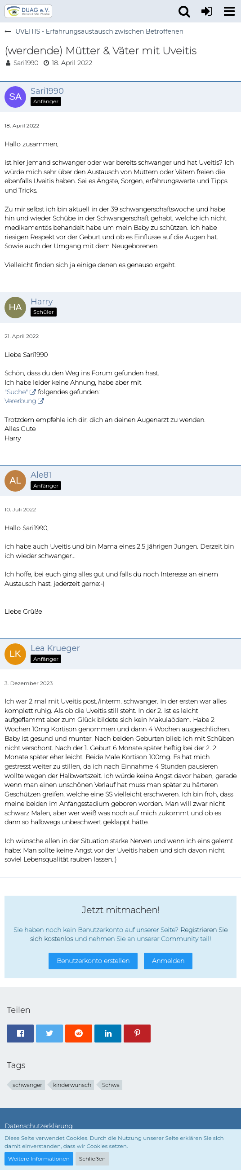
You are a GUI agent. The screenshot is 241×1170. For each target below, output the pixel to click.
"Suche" (16, 392)
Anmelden (168, 961)
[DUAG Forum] (28, 11)
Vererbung (20, 401)
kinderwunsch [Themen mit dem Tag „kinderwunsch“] (72, 1085)
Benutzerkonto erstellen (93, 961)
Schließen (92, 1158)
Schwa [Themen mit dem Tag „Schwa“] (111, 1085)
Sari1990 (25, 63)
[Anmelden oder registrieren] (207, 11)
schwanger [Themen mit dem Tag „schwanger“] (27, 1085)
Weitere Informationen (39, 1158)
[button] (229, 11)
